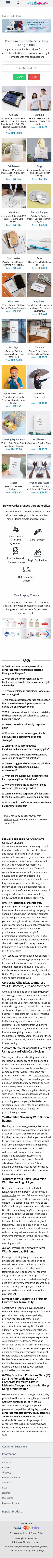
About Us (6, 1462)
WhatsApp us (11, 819)
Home (5, 16)
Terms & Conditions (19, 1533)
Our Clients (7, 1497)
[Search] (18, 2)
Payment (6, 1467)
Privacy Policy (37, 1533)
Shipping (6, 1472)
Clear (34, 76)
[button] (5, 634)
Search (19, 76)
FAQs (4, 1487)
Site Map (6, 1492)
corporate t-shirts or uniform (17, 1344)
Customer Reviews (11, 1502)
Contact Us (7, 1482)
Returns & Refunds (11, 1477)
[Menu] (8, 2)
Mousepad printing (12, 1257)
